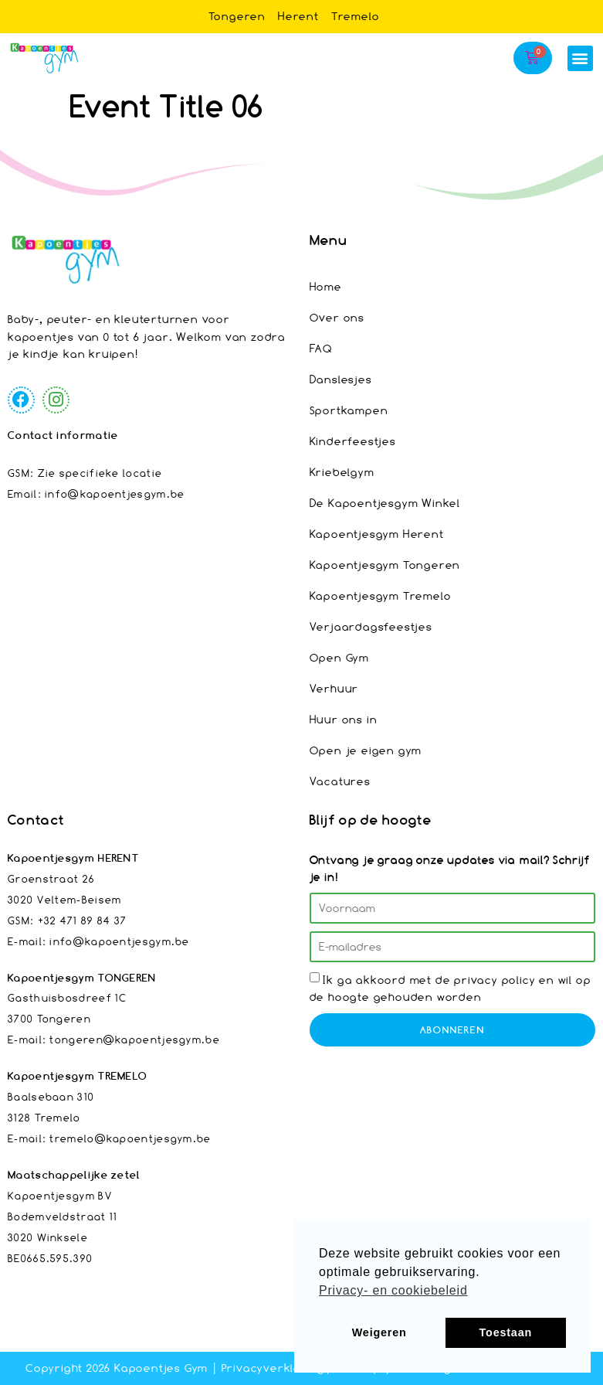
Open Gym (339, 657)
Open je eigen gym (366, 750)
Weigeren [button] (379, 1332)
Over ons (337, 317)
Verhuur (334, 688)
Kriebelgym (342, 471)
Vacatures (340, 781)
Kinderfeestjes (353, 440)
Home (326, 286)
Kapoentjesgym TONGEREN (82, 978)
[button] (580, 58)
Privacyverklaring (274, 1367)
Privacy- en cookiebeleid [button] (393, 1290)
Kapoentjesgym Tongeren (385, 564)
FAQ (321, 348)
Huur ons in (344, 719)
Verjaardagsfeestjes (371, 626)
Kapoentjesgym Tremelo (381, 595)
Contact (36, 820)
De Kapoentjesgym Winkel (385, 502)
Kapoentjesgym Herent (377, 533)
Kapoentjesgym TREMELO (77, 1076)
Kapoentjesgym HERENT (73, 858)
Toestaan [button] (506, 1332)
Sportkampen (349, 410)
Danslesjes (341, 379)
